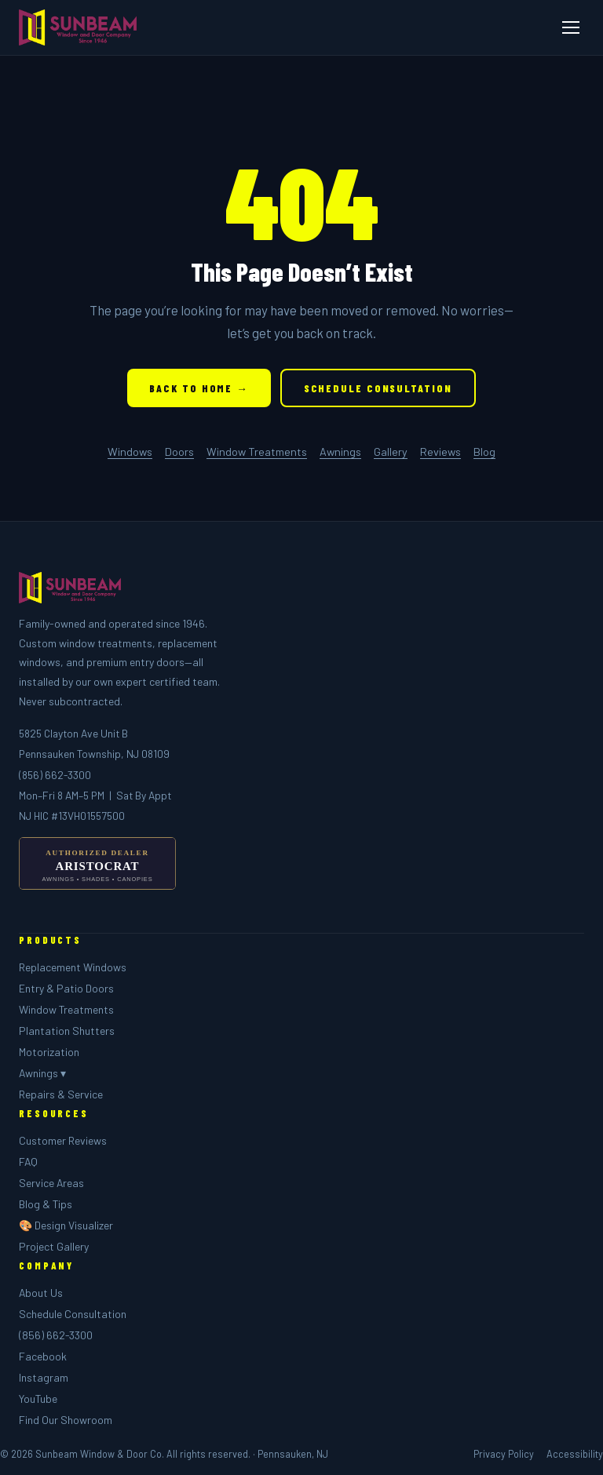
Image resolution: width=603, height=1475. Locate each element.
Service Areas (51, 1182)
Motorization (49, 1051)
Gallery (390, 451)
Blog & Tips (45, 1204)
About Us (41, 1292)
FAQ (28, 1161)
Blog (484, 451)
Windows (130, 451)
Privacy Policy (503, 1453)
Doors (179, 451)
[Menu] (570, 27)
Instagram (43, 1377)
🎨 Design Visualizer (66, 1225)
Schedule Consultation (378, 388)
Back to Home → (198, 388)
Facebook (43, 1356)
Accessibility (574, 1453)
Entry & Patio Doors (66, 988)
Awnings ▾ (42, 1073)
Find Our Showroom (65, 1419)
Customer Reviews (63, 1140)
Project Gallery (54, 1246)
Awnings (340, 451)
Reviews (440, 451)
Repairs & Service (61, 1094)
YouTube (38, 1398)
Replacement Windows (72, 967)
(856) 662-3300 (55, 774)
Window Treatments (256, 451)
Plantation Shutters (67, 1030)
